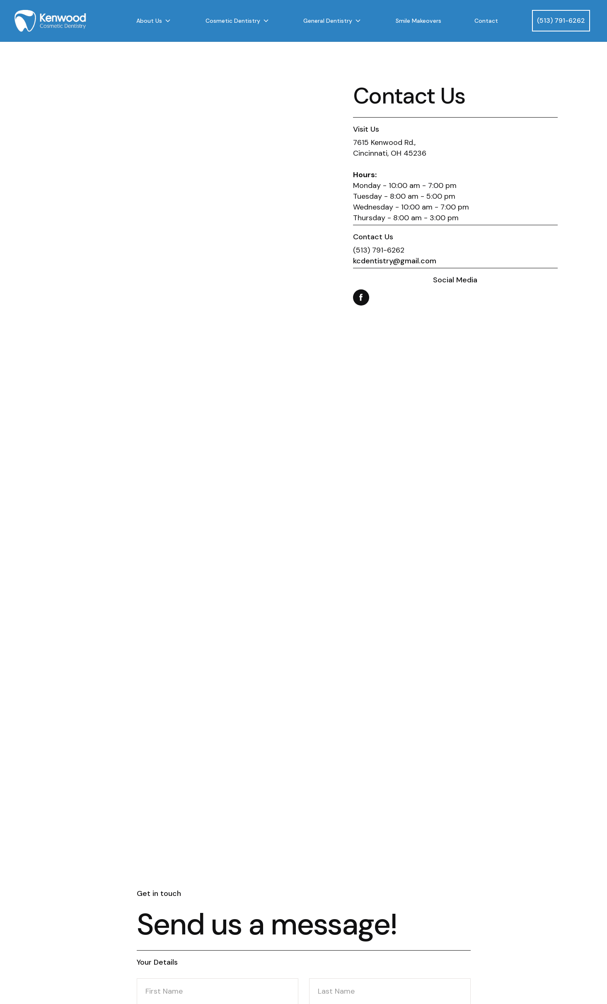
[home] (62, 20)
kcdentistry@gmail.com (394, 261)
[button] (154, 20)
